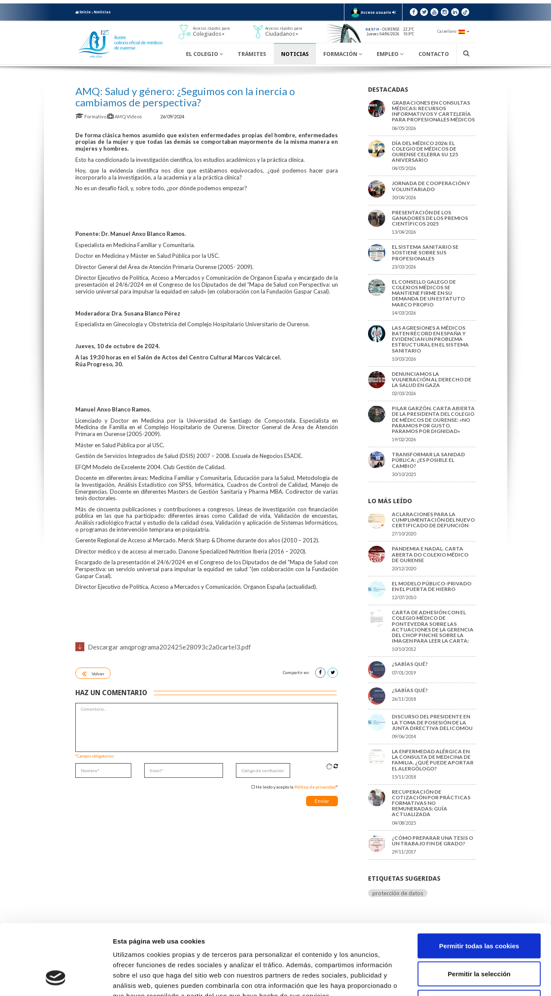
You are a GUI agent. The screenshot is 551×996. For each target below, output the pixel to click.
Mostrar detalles (462, 979)
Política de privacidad (315, 786)
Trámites (252, 54)
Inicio (83, 12)
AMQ (117, 116)
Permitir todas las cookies (479, 883)
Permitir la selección (479, 911)
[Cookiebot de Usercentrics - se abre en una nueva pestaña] (55, 979)
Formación (342, 54)
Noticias (102, 12)
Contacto (433, 54)
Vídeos (135, 116)
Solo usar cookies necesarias (479, 939)
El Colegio (204, 54)
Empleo (390, 54)
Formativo (91, 116)
